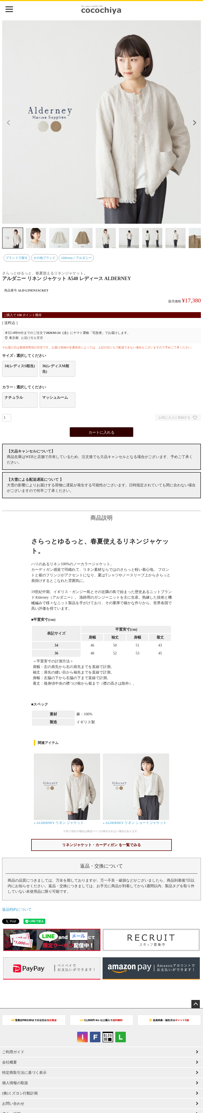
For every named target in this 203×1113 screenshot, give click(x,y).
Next (194, 123)
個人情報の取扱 (15, 1083)
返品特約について (17, 910)
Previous (8, 123)
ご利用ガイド (13, 1052)
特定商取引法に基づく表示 (24, 1073)
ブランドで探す (17, 258)
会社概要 (9, 1062)
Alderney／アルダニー (76, 258)
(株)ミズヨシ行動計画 (20, 1093)
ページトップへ (195, 1004)
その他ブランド (44, 258)
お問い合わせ (13, 1104)
